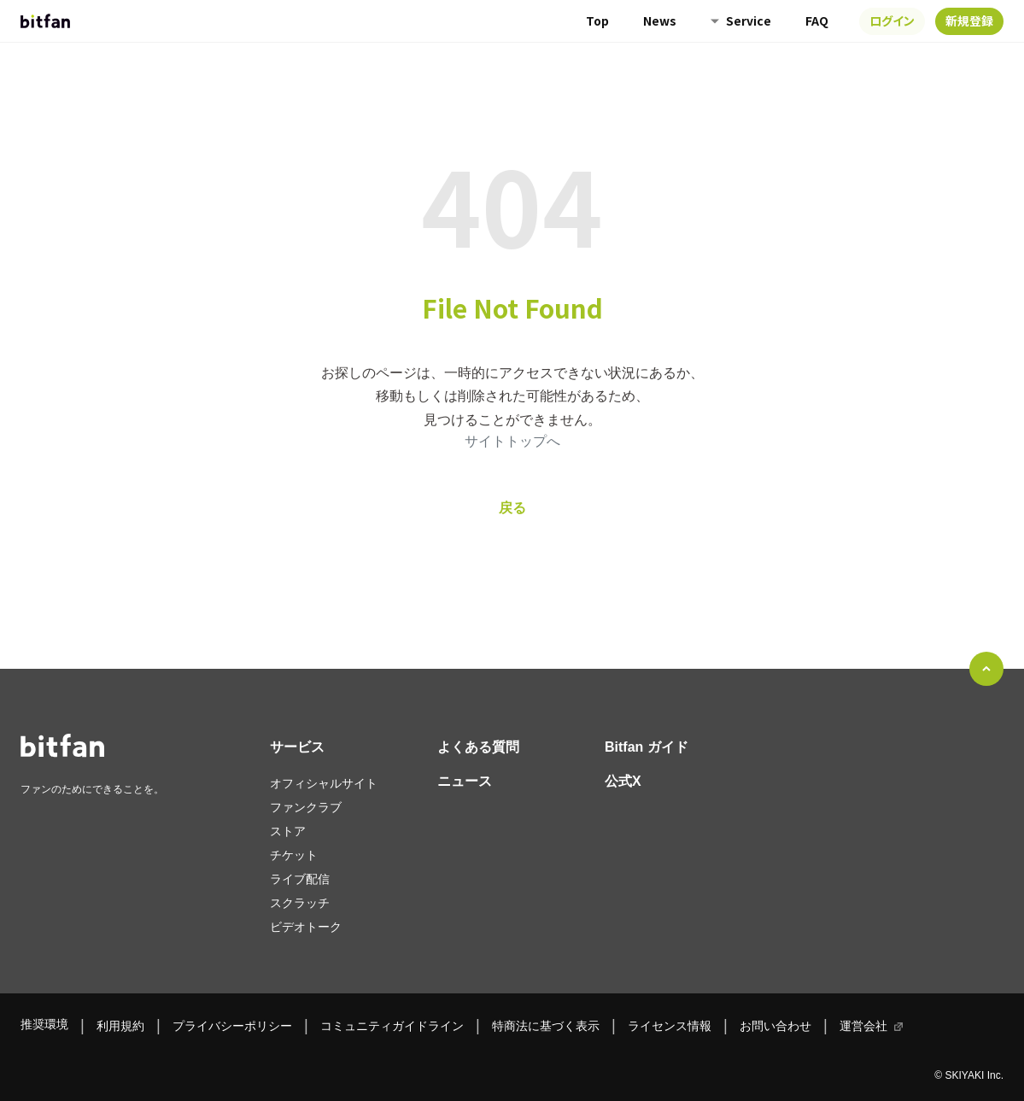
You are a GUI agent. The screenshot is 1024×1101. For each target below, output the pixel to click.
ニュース (464, 781)
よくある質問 (478, 747)
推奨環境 (44, 1024)
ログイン (892, 20)
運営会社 (863, 1026)
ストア (288, 831)
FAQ (816, 20)
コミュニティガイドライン (392, 1026)
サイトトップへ (512, 441)
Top (597, 20)
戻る (512, 508)
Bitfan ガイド (646, 747)
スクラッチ (300, 903)
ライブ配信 (300, 879)
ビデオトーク (306, 927)
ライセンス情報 (669, 1026)
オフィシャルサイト (323, 783)
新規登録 (969, 20)
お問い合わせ (775, 1026)
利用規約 (120, 1026)
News (659, 20)
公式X (623, 781)
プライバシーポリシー (232, 1026)
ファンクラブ (306, 807)
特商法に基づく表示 (546, 1026)
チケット (294, 855)
